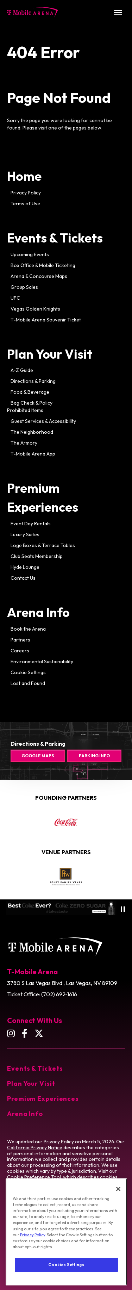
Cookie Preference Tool (34, 1177)
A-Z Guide (22, 370)
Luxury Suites (25, 534)
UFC (15, 298)
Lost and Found (28, 683)
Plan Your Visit (49, 354)
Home (24, 176)
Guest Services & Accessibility (43, 421)
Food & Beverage (30, 392)
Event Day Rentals (31, 523)
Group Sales (24, 287)
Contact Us (23, 578)
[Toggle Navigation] (118, 12)
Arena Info (38, 612)
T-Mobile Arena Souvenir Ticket (46, 320)
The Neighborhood (32, 432)
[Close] (118, 1202)
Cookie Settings (28, 672)
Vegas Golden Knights (35, 309)
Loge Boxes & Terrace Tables (43, 545)
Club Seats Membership (37, 556)
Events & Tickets (55, 238)
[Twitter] (38, 1033)
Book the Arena (28, 629)
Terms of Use (25, 203)
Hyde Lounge (25, 567)
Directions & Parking (33, 381)
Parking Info (94, 755)
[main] (66, 382)
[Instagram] (11, 1033)
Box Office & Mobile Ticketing (43, 265)
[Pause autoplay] (122, 909)
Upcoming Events (30, 254)
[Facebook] (24, 1033)
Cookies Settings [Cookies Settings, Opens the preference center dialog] (66, 1277)
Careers (20, 650)
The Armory (24, 443)
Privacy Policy (26, 192)
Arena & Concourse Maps (39, 276)
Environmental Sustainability (42, 661)
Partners (20, 640)
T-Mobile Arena (32, 12)
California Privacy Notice (34, 1147)
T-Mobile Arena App (33, 454)
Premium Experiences (43, 1099)
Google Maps (37, 755)
